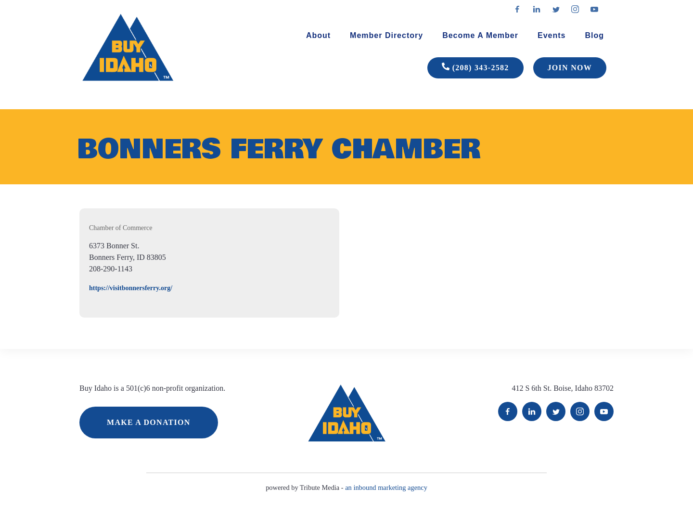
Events (551, 35)
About (318, 35)
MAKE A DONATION (149, 422)
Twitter (556, 411)
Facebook (508, 411)
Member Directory (386, 35)
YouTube (604, 411)
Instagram (580, 411)
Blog (594, 35)
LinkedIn (532, 411)
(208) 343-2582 (475, 68)
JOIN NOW (570, 68)
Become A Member (480, 35)
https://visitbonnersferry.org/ (130, 288)
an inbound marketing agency (386, 487)
